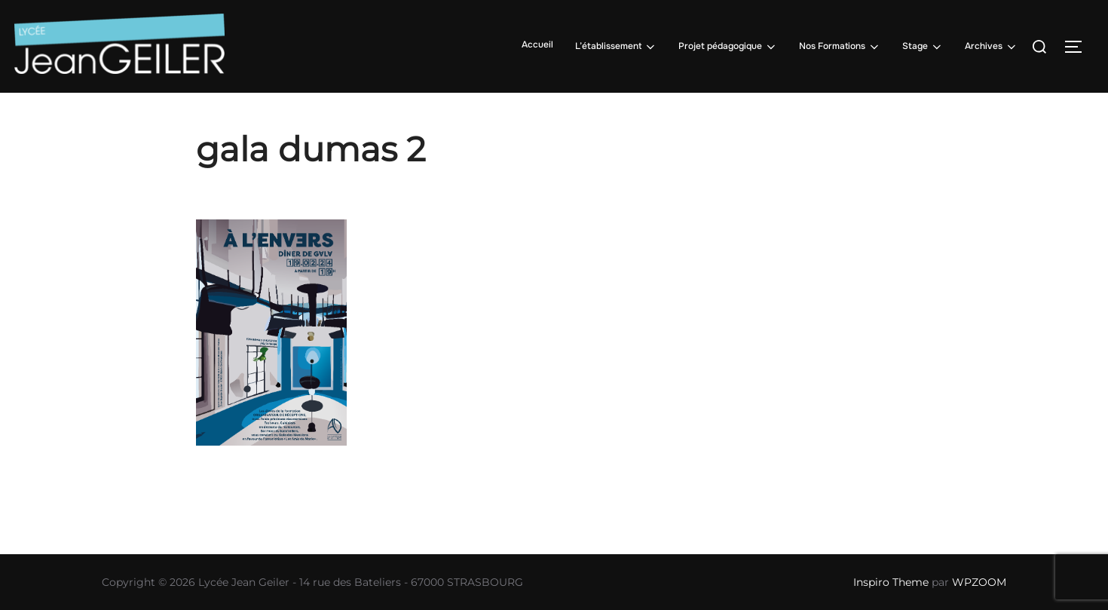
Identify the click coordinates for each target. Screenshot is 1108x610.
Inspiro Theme (891, 582)
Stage (923, 47)
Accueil (537, 44)
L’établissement (616, 47)
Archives (991, 47)
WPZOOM (979, 582)
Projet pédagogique (728, 47)
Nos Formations (840, 47)
